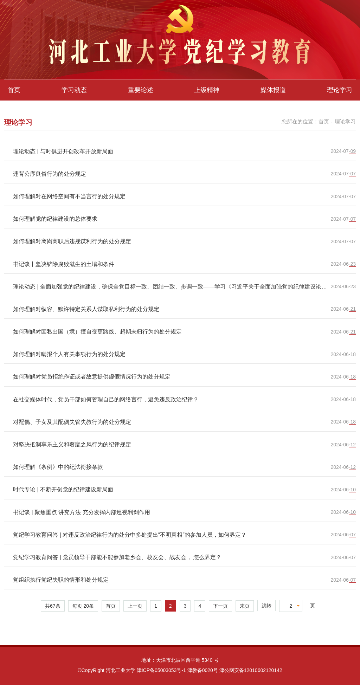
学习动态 (74, 89)
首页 (14, 89)
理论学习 (339, 89)
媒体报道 (273, 89)
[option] (180, 39)
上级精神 (206, 89)
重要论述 (140, 89)
